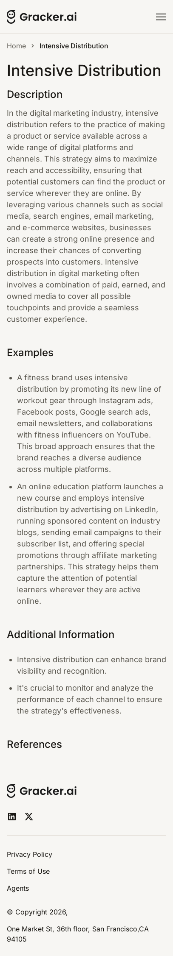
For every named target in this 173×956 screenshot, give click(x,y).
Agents (18, 888)
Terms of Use (28, 871)
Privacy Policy (29, 854)
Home (16, 46)
